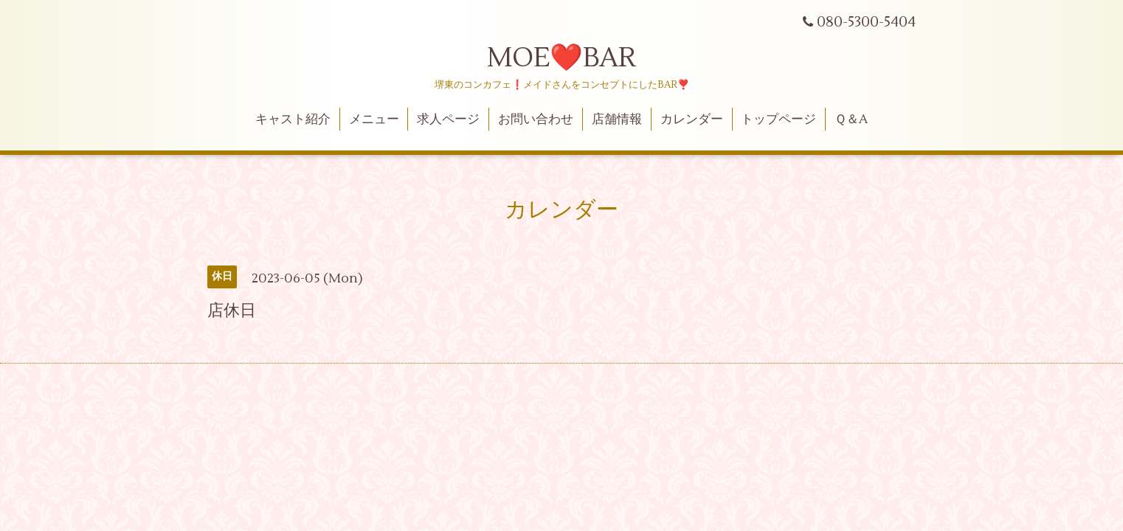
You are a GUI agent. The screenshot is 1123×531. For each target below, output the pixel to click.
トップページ (778, 119)
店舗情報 (617, 119)
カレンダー (691, 119)
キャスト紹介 (293, 119)
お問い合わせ (535, 119)
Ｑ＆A (851, 119)
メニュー (374, 119)
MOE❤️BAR (561, 58)
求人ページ (448, 119)
